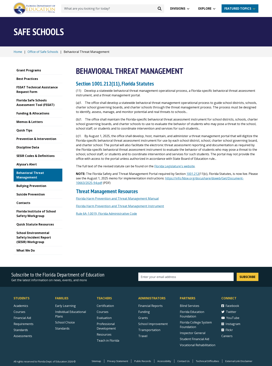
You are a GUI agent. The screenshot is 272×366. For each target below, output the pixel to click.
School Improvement (153, 324)
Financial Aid (22, 318)
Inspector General (192, 333)
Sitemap (96, 361)
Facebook (230, 306)
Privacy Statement (117, 361)
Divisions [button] (177, 8)
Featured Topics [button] (237, 8)
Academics (21, 306)
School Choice (65, 322)
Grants (143, 318)
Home (18, 52)
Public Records (142, 361)
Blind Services (189, 306)
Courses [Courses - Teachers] (102, 312)
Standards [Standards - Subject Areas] (21, 330)
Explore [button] (204, 8)
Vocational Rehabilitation (197, 345)
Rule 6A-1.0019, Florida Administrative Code (106, 214)
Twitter (228, 312)
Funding (144, 312)
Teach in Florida (108, 340)
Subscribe (247, 277)
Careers (227, 336)
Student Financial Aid (194, 339)
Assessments (23, 336)
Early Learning (65, 306)
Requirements (23, 324)
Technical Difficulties (207, 361)
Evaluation (104, 318)
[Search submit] (160, 8)
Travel (142, 336)
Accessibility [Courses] (164, 361)
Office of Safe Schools (43, 52)
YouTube (230, 318)
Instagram (230, 324)
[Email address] (186, 277)
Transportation (149, 330)
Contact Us (183, 361)
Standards (62, 328)
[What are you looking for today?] (112, 8)
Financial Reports (150, 306)
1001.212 (192, 174)
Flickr (227, 330)
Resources (104, 334)
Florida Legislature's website (174, 166)
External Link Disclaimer (238, 361)
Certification (105, 306)
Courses (19, 312)
